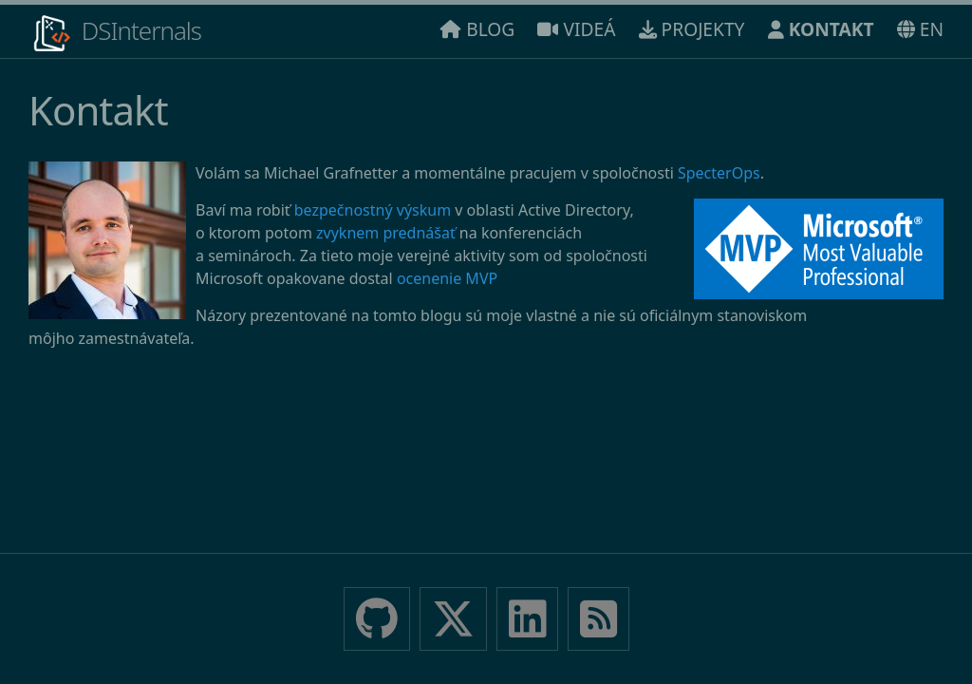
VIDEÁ (576, 29)
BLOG (477, 29)
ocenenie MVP (447, 278)
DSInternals (114, 33)
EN (920, 29)
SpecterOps (719, 172)
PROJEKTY (692, 29)
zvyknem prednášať (386, 232)
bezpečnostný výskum (372, 210)
